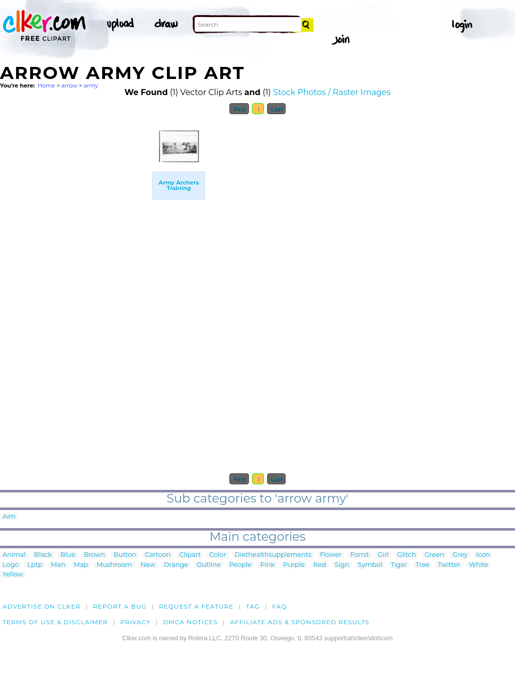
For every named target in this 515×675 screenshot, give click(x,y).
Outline (209, 565)
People (240, 565)
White (478, 565)
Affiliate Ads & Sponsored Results (299, 622)
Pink (267, 565)
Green (434, 555)
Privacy (135, 622)
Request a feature (196, 606)
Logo (11, 565)
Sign (342, 565)
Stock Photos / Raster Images (332, 92)
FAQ (279, 606)
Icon (483, 555)
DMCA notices (190, 622)
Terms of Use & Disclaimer (55, 622)
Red (319, 565)
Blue (67, 555)
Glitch (406, 555)
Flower (330, 555)
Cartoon (158, 555)
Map (81, 565)
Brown (94, 555)
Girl (383, 555)
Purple (294, 565)
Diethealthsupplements (273, 555)
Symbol (370, 565)
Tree (422, 565)
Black (43, 555)
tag (253, 606)
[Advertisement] (75, 270)
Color (217, 555)
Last (276, 108)
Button (125, 555)
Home (46, 85)
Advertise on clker (41, 606)
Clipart (190, 555)
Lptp (34, 565)
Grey (460, 555)
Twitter (449, 565)
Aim (9, 517)
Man (58, 565)
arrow (69, 85)
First (239, 108)
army (90, 85)
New (148, 565)
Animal (14, 555)
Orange (176, 565)
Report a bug (120, 606)
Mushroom (114, 565)
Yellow (13, 574)
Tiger (399, 565)
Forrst (359, 555)
